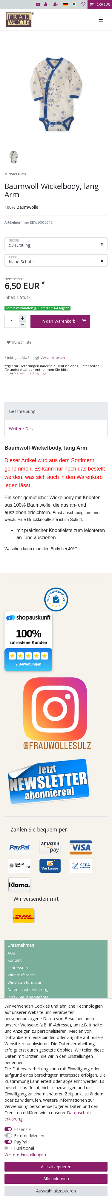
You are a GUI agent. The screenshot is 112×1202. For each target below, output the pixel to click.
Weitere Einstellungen (25, 1154)
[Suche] (74, 4)
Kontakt (14, 960)
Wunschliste (19, 342)
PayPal (20, 1142)
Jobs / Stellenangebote (28, 997)
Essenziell (23, 1129)
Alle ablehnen (56, 1178)
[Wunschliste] (83, 4)
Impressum (17, 967)
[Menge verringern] (22, 325)
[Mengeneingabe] (11, 321)
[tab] (56, 411)
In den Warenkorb (63, 321)
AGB (11, 953)
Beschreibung (22, 411)
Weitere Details (24, 428)
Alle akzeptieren (56, 1166)
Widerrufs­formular (24, 982)
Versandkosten (52, 357)
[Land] (65, 4)
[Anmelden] (46, 4)
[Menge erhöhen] (22, 318)
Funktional (24, 1148)
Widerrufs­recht (21, 974)
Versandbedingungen (31, 373)
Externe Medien (29, 1135)
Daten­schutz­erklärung (27, 989)
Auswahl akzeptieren (56, 1191)
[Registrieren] (56, 4)
